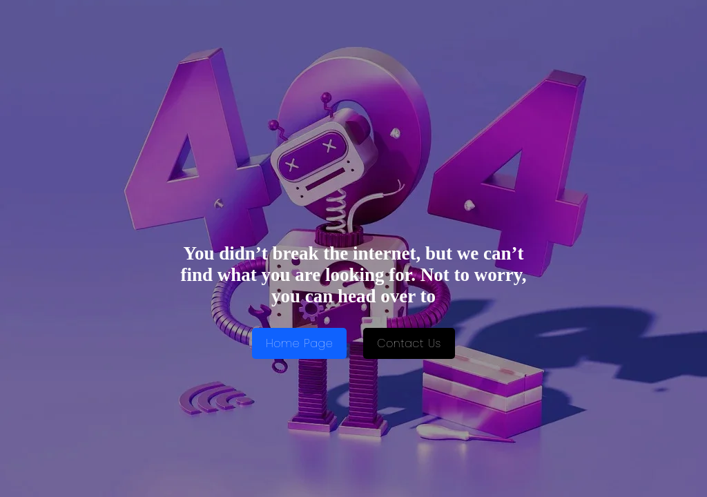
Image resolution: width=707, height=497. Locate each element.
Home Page (299, 343)
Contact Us (409, 343)
